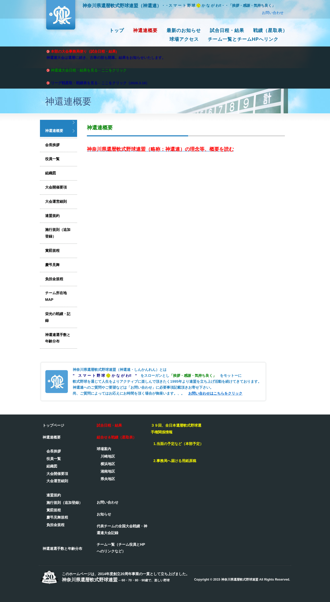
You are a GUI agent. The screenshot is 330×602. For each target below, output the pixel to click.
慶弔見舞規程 (57, 517)
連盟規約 (52, 216)
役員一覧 (52, 159)
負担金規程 (54, 279)
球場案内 (104, 449)
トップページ (53, 425)
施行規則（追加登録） (57, 233)
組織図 (50, 173)
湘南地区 (108, 471)
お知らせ (104, 514)
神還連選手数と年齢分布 (57, 338)
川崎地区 (108, 456)
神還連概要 (145, 30)
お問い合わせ (273, 13)
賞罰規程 (52, 250)
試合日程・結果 (227, 30)
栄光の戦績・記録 (57, 317)
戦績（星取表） (270, 30)
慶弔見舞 (52, 265)
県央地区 (108, 479)
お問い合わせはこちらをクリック (215, 393)
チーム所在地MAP (56, 296)
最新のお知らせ (184, 30)
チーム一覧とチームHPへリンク (243, 39)
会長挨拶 (52, 145)
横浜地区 (108, 464)
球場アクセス (184, 39)
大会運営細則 (56, 201)
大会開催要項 (56, 187)
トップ (116, 30)
